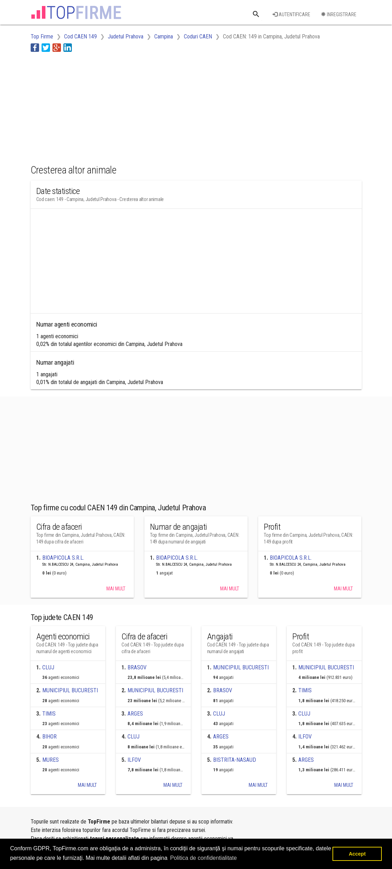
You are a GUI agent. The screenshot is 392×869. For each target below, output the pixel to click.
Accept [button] (357, 854)
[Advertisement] (159, 106)
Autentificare (291, 14)
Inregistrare (338, 14)
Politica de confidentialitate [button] (203, 858)
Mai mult (115, 588)
